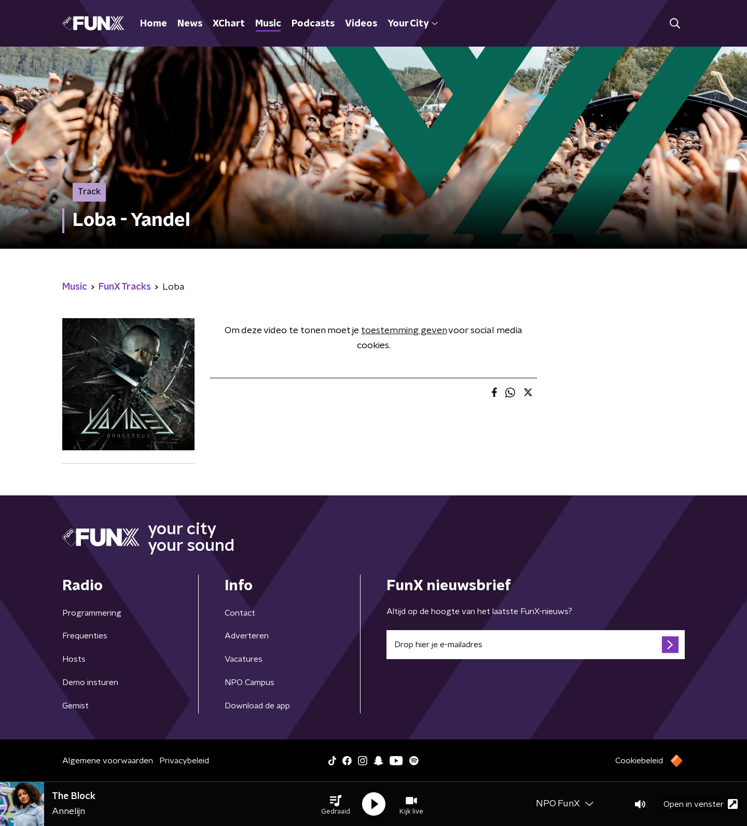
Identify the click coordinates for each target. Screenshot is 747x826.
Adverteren (247, 636)
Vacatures (243, 659)
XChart (229, 24)
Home (153, 24)
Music (268, 24)
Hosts (74, 659)
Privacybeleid (184, 761)
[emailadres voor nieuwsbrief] (535, 644)
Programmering (91, 613)
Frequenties (84, 636)
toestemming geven (404, 330)
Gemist (75, 706)
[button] (335, 804)
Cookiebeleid (639, 761)
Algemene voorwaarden (107, 761)
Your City (413, 24)
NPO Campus (249, 682)
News (189, 24)
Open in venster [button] (700, 804)
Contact (240, 613)
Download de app (257, 706)
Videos (361, 24)
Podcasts (313, 24)
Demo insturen (90, 682)
